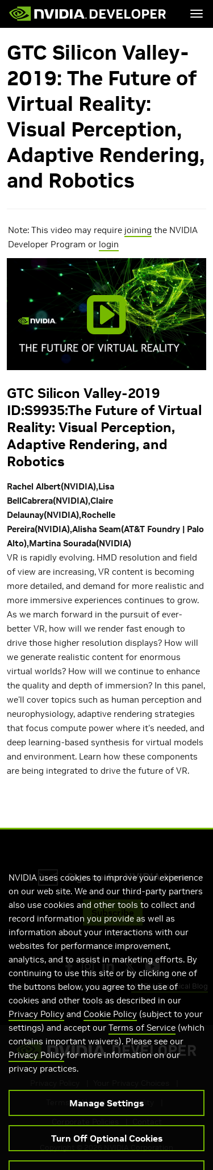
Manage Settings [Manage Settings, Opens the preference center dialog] (106, 1112)
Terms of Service (142, 1037)
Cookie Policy (110, 1023)
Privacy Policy (36, 1023)
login (109, 244)
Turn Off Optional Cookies (106, 1148)
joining (138, 230)
